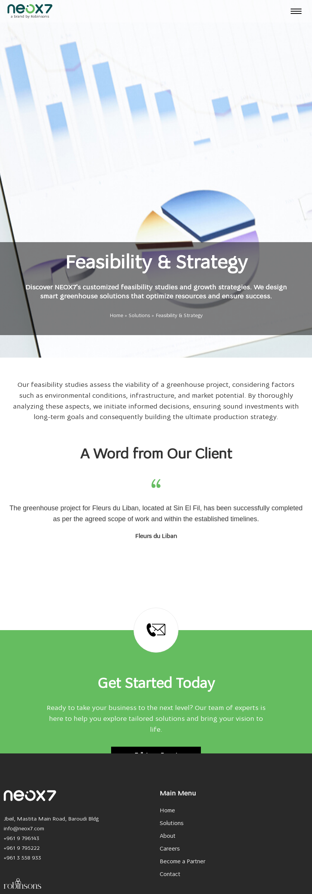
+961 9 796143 (21, 839)
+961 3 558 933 (22, 858)
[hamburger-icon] (296, 11)
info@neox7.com (24, 829)
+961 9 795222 (22, 848)
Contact (170, 875)
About (167, 836)
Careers (170, 849)
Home (116, 315)
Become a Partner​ (182, 862)
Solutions (139, 315)
